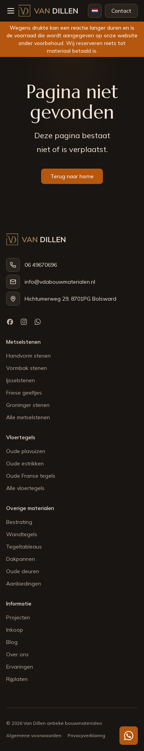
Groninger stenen (28, 404)
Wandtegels (21, 534)
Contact (121, 10)
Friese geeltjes (24, 392)
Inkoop (14, 629)
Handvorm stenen (28, 355)
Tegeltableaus (24, 546)
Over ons (17, 654)
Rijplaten (17, 679)
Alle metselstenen (28, 417)
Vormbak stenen (26, 368)
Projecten (18, 617)
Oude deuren (22, 571)
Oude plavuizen (25, 451)
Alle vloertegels (25, 488)
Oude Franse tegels (30, 475)
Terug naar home (72, 176)
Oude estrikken (25, 463)
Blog (12, 642)
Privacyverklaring (86, 735)
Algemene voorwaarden (33, 735)
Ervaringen (19, 666)
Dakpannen (20, 558)
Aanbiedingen (23, 583)
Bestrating (19, 522)
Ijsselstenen (20, 380)
